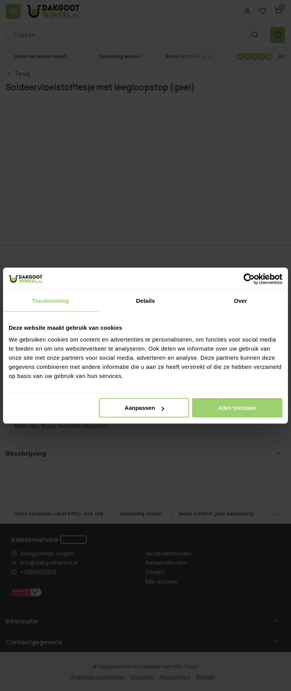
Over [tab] (240, 300)
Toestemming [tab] (50, 300)
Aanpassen (144, 408)
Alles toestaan (237, 408)
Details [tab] (145, 300)
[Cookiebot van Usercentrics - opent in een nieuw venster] (249, 279)
